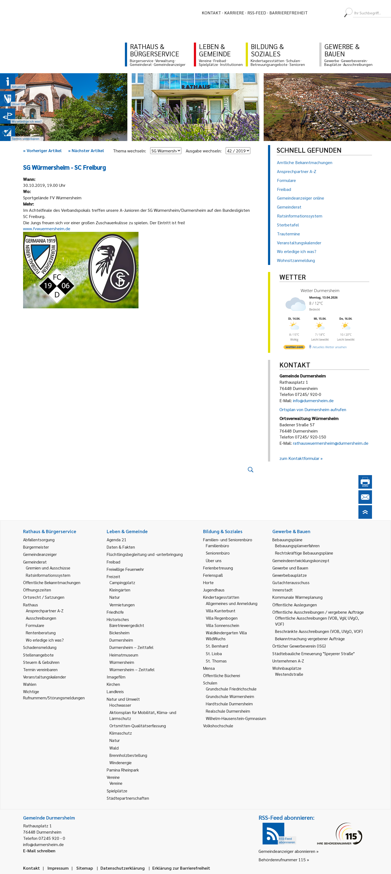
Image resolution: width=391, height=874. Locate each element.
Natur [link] (114, 597)
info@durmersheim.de (313, 400)
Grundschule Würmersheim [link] (230, 696)
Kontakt (211, 12)
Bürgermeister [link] (36, 547)
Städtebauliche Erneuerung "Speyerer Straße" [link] (313, 653)
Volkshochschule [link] (218, 725)
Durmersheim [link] (121, 640)
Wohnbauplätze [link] (286, 668)
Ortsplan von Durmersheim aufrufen (312, 409)
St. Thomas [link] (216, 661)
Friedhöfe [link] (115, 612)
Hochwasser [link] (120, 705)
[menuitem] (317, 12)
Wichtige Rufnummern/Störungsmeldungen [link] (54, 694)
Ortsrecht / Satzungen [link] (43, 597)
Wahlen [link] (29, 684)
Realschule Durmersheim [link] (228, 711)
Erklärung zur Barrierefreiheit (181, 868)
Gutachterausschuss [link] (291, 582)
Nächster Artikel (86, 150)
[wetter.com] (294, 348)
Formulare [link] (35, 625)
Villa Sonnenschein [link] (222, 625)
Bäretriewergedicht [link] (126, 625)
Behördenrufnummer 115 (282, 859)
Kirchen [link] (113, 684)
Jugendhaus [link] (214, 590)
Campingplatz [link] (122, 582)
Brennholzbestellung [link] (128, 755)
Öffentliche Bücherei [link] (221, 675)
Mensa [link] (209, 668)
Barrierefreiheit (288, 12)
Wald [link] (114, 748)
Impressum (58, 868)
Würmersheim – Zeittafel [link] (131, 669)
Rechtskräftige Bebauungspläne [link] (304, 553)
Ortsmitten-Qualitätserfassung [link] (137, 725)
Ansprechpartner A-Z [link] (45, 610)
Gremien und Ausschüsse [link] (48, 568)
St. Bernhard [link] (217, 646)
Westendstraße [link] (289, 674)
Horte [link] (208, 582)
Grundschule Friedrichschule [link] (231, 688)
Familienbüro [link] (217, 545)
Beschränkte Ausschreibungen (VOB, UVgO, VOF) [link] (319, 631)
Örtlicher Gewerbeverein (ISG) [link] (299, 646)
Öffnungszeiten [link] (37, 590)
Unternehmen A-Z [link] (288, 661)
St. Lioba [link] (214, 653)
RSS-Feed (256, 12)
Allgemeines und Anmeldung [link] (231, 603)
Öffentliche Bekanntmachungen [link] (51, 582)
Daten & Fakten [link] (121, 547)
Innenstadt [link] (282, 590)
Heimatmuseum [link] (123, 655)
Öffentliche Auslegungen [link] (294, 604)
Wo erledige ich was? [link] (45, 640)
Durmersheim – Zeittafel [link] (131, 647)
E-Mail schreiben (39, 850)
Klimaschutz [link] (120, 733)
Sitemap (84, 868)
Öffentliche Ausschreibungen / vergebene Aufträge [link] (318, 612)
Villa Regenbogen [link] (222, 618)
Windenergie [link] (120, 762)
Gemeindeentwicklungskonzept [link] (300, 560)
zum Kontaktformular (299, 458)
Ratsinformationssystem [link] (48, 575)
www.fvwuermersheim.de (46, 228)
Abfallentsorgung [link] (39, 539)
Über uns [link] (214, 560)
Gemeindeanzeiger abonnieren (286, 851)
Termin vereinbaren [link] (40, 669)
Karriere (234, 12)
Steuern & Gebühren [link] (41, 662)
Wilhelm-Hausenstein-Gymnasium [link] (236, 718)
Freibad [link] (113, 562)
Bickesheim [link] (119, 632)
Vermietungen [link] (122, 604)
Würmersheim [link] (121, 662)
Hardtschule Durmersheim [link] (229, 703)
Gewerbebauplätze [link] (289, 575)
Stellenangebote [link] (38, 655)
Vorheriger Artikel (42, 150)
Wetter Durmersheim (320, 290)
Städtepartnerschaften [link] (128, 798)
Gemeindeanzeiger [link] (40, 554)
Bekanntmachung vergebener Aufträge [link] (310, 638)
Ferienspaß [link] (213, 575)
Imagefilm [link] (116, 677)
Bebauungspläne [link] (287, 539)
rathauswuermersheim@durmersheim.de (330, 443)
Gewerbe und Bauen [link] (290, 568)
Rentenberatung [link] (41, 632)
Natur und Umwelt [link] (123, 699)
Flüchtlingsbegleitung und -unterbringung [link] (145, 554)
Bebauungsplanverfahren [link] (297, 545)
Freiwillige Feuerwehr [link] (125, 569)
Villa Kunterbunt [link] (220, 610)
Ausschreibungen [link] (41, 618)
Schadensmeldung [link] (39, 647)
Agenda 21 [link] (117, 539)
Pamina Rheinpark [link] (123, 770)
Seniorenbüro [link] (218, 553)
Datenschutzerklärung (122, 868)
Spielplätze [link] (117, 790)
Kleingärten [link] (119, 590)
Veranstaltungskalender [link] (44, 677)
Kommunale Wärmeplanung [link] (297, 597)
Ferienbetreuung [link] (218, 568)
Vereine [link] (115, 783)
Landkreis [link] (115, 691)
